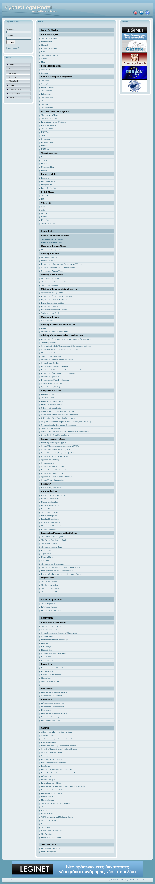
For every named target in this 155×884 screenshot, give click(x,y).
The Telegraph (47, 97)
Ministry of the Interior (50, 278)
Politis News (46, 52)
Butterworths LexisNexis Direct (53, 668)
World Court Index (48, 820)
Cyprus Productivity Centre (52, 293)
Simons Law (46, 678)
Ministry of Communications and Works (57, 359)
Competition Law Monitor (51, 696)
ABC (43, 210)
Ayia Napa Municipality (50, 522)
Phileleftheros (46, 41)
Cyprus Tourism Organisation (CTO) (55, 449)
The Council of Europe (50, 588)
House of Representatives (51, 487)
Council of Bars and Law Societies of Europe (59, 749)
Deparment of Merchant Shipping (54, 366)
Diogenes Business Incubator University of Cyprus (61, 574)
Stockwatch (45, 69)
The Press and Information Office (54, 282)
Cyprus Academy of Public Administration (58, 267)
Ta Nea (44, 160)
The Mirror (45, 101)
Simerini (44, 45)
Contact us (10, 880)
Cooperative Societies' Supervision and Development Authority (66, 346)
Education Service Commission (53, 404)
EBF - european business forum (53, 762)
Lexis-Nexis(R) (47, 796)
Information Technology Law (52, 703)
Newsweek (45, 139)
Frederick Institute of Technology (54, 640)
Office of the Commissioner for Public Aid (58, 411)
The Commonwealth (49, 592)
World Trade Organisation (51, 830)
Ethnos (44, 163)
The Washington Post (49, 118)
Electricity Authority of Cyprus (53, 442)
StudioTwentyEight (48, 852)
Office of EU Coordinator (51, 408)
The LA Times (47, 129)
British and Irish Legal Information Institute (58, 745)
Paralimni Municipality (50, 519)
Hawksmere (46, 710)
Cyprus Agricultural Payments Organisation (58, 425)
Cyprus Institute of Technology (53, 653)
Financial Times (47, 87)
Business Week (47, 142)
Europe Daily (46, 185)
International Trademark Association (55, 692)
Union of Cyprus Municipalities (53, 495)
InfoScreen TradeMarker (51, 610)
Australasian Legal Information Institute (57, 739)
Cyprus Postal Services (50, 363)
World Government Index (51, 824)
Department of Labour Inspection (54, 299)
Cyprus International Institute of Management (59, 633)
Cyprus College (47, 636)
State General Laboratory (51, 356)
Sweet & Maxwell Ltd (50, 681)
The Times (45, 80)
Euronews (45, 178)
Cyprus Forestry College (51, 387)
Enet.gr (44, 170)
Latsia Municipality (49, 515)
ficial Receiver (86, 339)
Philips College (47, 650)
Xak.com (44, 73)
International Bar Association (52, 706)
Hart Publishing (47, 671)
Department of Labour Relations (54, 310)
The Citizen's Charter (49, 285)
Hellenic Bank (47, 550)
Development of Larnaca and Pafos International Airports (64, 370)
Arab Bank (45, 560)
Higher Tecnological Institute (52, 303)
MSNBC (44, 213)
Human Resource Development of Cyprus (57, 470)
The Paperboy (46, 834)
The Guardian (46, 90)
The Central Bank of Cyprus (52, 537)
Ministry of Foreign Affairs (52, 250)
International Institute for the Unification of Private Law (63, 786)
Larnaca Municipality (49, 509)
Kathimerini (46, 157)
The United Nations (49, 581)
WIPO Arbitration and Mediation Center (57, 817)
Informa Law (46, 776)
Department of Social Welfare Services (56, 296)
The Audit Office (48, 398)
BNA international (48, 742)
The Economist (47, 107)
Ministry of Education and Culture (54, 332)
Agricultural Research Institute (53, 383)
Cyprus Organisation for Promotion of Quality (59, 349)
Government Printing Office (52, 271)
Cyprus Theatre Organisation (52, 480)
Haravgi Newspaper (49, 48)
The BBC (45, 195)
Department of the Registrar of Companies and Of (61, 339)
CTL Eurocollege (48, 660)
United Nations (47, 813)
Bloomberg (45, 220)
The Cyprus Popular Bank (51, 547)
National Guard (47, 320)
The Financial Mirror (49, 55)
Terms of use (21, 880)
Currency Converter (49, 756)
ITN (42, 199)
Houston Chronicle (48, 125)
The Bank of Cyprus (49, 543)
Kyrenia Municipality (49, 529)
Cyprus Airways (47, 463)
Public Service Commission (52, 401)
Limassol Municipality (50, 505)
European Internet (48, 181)
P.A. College (46, 646)
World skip (45, 827)
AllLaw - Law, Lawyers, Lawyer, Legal (56, 732)
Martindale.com (47, 800)
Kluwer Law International (51, 674)
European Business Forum (51, 720)
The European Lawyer (50, 807)
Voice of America (48, 223)
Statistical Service (48, 261)
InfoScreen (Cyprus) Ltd (51, 848)
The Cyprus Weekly (49, 38)
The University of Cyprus (51, 626)
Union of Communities (50, 498)
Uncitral (44, 810)
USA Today (45, 132)
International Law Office (51, 783)
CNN (43, 206)
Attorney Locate (47, 735)
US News (45, 149)
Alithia (44, 58)
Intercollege (46, 643)
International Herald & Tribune (53, 122)
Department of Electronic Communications (58, 373)
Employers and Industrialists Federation (57, 571)
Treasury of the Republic (51, 428)
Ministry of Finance (49, 257)
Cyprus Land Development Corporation (57, 476)
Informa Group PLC (49, 779)
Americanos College (49, 629)
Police (43, 328)
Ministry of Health (48, 353)
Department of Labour (50, 306)
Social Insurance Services (51, 313)
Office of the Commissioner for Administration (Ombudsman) (65, 432)
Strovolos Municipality (50, 512)
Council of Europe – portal (51, 752)
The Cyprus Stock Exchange (52, 564)
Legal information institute (51, 793)
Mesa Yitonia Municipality (51, 526)
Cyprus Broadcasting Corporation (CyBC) (58, 453)
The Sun (44, 104)
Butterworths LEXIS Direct (52, 759)
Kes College (46, 657)
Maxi (43, 62)
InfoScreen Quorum (49, 607)
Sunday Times (47, 84)
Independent (46, 94)
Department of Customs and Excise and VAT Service (62, 264)
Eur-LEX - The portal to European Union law (59, 773)
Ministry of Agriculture (50, 376)
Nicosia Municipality (49, 502)
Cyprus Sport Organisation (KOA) (54, 456)
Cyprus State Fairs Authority (52, 466)
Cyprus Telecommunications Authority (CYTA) (60, 446)
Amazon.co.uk (47, 685)
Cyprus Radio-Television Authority (55, 435)
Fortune (44, 146)
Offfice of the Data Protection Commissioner (59, 418)
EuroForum (45, 766)
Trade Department (48, 342)
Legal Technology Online (51, 837)
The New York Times (49, 115)
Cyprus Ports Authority (50, 459)
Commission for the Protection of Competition (59, 415)
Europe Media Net (48, 188)
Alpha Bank (46, 554)
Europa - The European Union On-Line (56, 769)
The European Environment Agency (55, 803)
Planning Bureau (47, 394)
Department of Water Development (55, 380)
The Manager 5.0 (48, 603)
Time (43, 135)
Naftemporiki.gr (47, 167)
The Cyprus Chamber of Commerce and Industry (60, 567)
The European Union (49, 585)
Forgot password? (12, 48)
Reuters (44, 217)
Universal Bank (47, 557)
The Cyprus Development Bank (53, 540)
